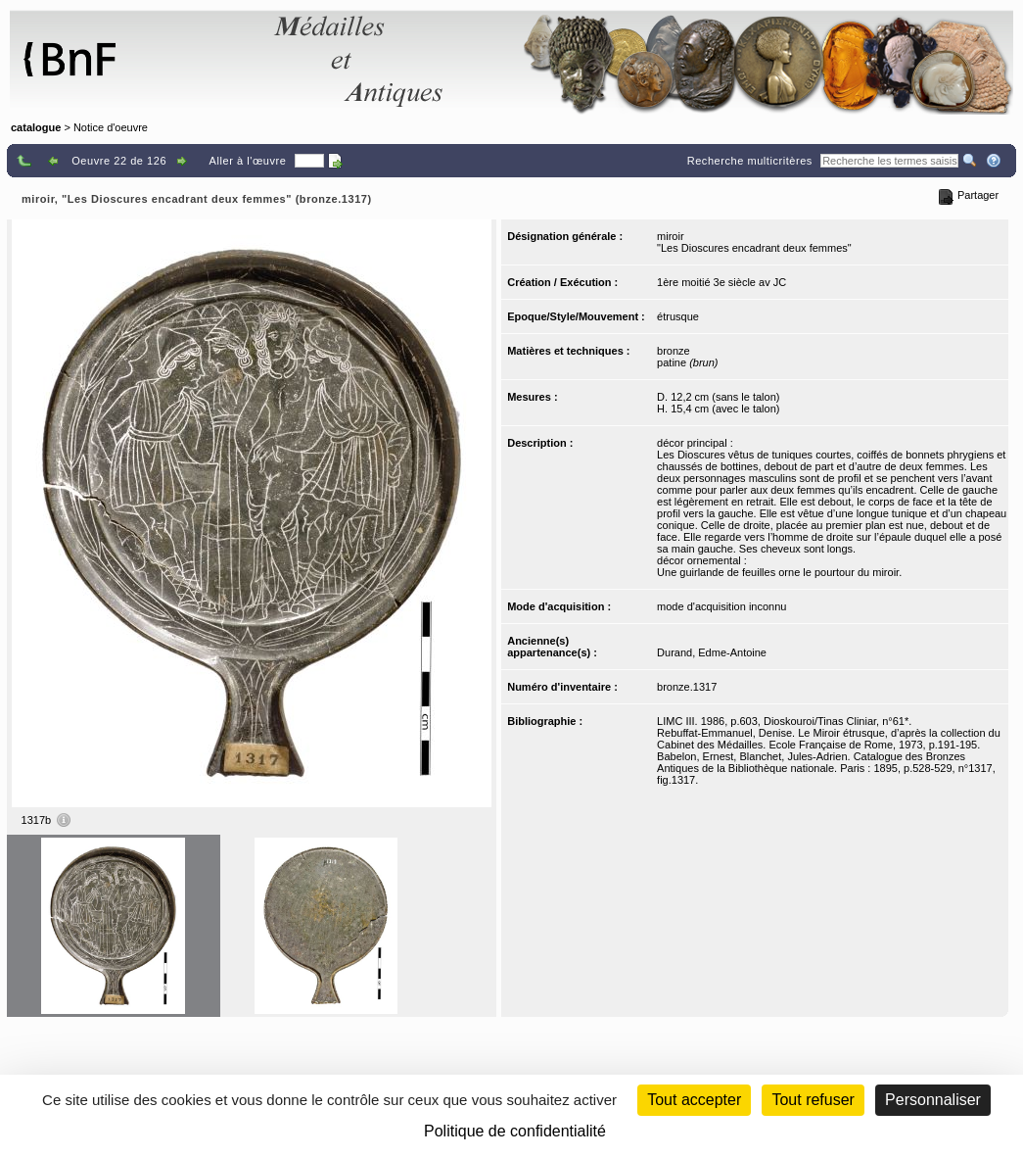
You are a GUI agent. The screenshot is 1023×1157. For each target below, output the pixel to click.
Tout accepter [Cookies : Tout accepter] (694, 1099)
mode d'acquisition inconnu (721, 606)
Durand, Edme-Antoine (712, 652)
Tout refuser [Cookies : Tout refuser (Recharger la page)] (812, 1099)
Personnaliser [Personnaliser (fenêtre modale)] (933, 1099)
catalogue (36, 127)
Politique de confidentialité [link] (515, 1131)
